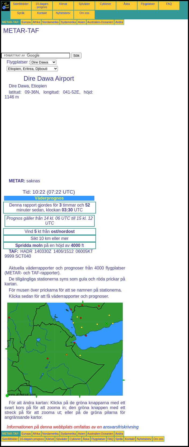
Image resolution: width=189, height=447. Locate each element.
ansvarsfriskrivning (120, 427)
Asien (81, 22)
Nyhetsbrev (63, 13)
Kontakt (42, 13)
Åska (127, 3)
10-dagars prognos (42, 5)
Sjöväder (84, 3)
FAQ (169, 3)
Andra (119, 22)
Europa (26, 22)
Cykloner (105, 3)
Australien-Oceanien (100, 22)
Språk (21, 13)
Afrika (36, 22)
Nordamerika (50, 22)
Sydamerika (68, 22)
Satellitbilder (20, 3)
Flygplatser (148, 3)
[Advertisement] (64, 45)
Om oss (84, 13)
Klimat (63, 3)
